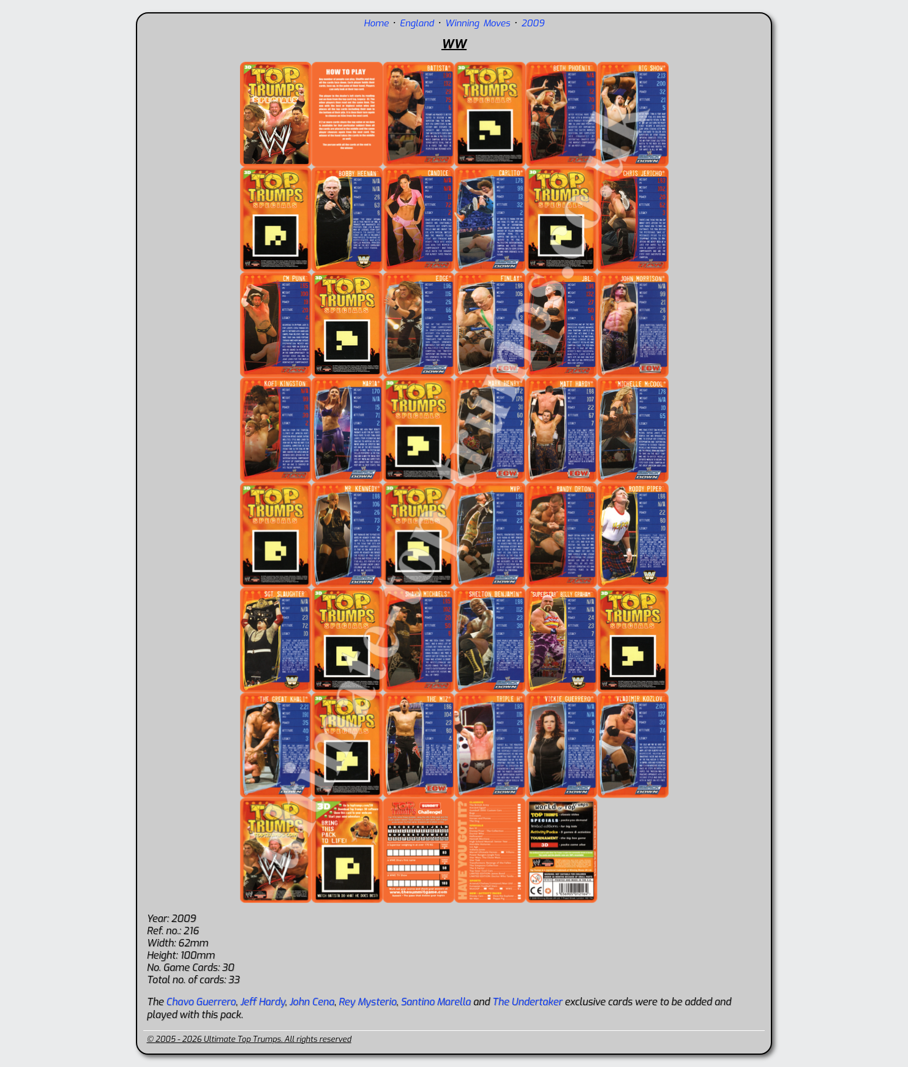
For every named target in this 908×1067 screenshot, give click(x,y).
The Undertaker (527, 1001)
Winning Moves (477, 23)
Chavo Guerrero (201, 1001)
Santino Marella (435, 1001)
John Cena (311, 1001)
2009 (532, 23)
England (417, 23)
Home (376, 23)
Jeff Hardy (262, 1001)
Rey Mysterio (368, 1001)
